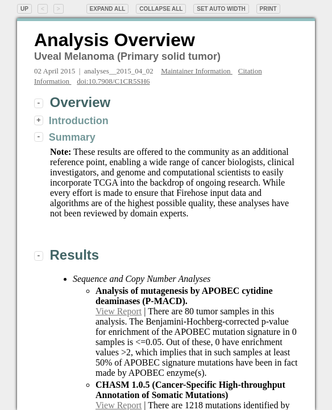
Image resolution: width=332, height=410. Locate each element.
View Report (119, 311)
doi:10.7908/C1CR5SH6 (113, 81)
